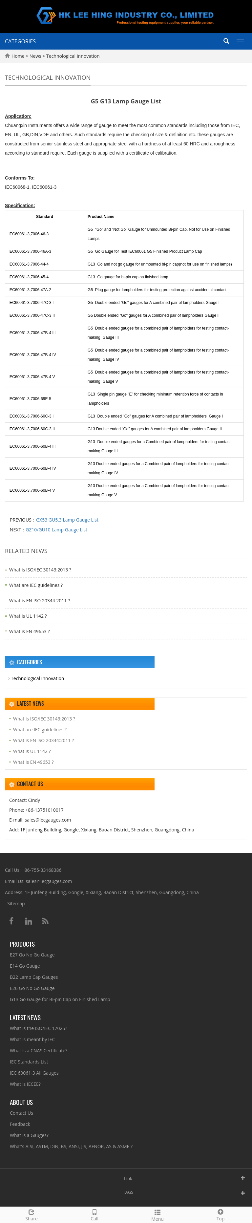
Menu (157, 1214)
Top (220, 1214)
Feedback (20, 1124)
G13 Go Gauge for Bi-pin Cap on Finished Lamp (60, 999)
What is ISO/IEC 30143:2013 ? (40, 570)
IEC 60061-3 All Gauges (34, 1073)
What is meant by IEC (32, 1039)
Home (18, 56)
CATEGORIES (20, 41)
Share (31, 1214)
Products (22, 943)
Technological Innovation (72, 56)
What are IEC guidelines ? (36, 585)
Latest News (25, 1017)
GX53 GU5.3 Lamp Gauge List (67, 520)
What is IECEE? (25, 1084)
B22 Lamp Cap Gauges (34, 977)
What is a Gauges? (29, 1135)
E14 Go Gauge (25, 966)
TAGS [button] (128, 1192)
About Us (21, 1101)
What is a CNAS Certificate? (38, 1050)
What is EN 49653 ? (29, 631)
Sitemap (16, 903)
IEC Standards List (29, 1062)
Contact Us (21, 1113)
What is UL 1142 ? (28, 616)
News (36, 56)
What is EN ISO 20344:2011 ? (39, 600)
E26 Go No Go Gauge (32, 988)
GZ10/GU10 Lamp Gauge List (56, 529)
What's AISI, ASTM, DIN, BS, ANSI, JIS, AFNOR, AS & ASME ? (71, 1146)
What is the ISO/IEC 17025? (38, 1028)
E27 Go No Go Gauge (32, 955)
